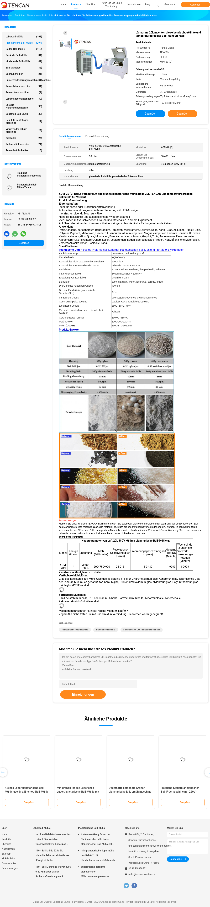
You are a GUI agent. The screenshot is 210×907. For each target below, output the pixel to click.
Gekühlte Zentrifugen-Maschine (24, 121)
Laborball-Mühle (24, 36)
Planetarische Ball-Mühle (24, 43)
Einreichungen (83, 694)
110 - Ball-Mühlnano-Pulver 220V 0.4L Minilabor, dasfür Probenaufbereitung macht (53, 871)
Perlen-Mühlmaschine (24, 144)
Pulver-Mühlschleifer (24, 150)
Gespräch (195, 4)
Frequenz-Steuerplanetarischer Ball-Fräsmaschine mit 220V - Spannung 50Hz (180, 791)
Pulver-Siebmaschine (24, 92)
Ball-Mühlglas (24, 67)
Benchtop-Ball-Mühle (24, 114)
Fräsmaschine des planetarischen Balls (141, 630)
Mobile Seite (8, 858)
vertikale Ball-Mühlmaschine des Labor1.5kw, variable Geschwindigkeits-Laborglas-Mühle (53, 839)
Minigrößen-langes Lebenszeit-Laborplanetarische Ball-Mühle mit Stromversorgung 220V (78, 791)
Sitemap (6, 853)
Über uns (6, 844)
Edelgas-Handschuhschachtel (24, 106)
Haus (4, 834)
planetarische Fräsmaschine (75, 630)
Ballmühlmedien (24, 74)
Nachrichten (8, 848)
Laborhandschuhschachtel (24, 98)
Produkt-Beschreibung (97, 136)
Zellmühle (24, 138)
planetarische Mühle (105, 630)
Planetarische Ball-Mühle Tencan (27, 186)
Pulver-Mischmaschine (24, 86)
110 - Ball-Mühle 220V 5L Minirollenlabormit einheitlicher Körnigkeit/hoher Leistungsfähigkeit (52, 856)
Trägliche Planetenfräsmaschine (29, 174)
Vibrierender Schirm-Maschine (24, 130)
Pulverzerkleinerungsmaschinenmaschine (25, 80)
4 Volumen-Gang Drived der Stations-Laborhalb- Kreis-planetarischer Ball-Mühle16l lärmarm (96, 839)
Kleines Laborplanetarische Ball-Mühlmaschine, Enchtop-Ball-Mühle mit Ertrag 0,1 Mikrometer (27, 791)
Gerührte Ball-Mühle (24, 55)
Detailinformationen (70, 136)
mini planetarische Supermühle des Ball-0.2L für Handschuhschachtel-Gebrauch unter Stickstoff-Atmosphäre (98, 856)
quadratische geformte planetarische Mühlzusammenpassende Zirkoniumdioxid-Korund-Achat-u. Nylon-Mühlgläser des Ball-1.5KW (98, 872)
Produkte (6, 839)
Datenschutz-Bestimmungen (10, 866)
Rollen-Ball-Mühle (24, 49)
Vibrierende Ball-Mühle (24, 61)
